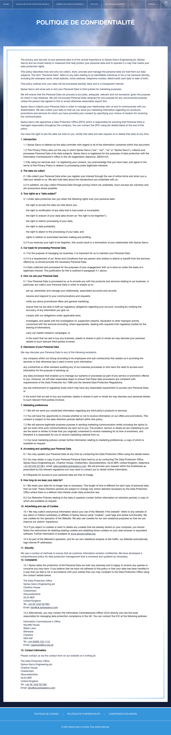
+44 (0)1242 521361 (34, 466)
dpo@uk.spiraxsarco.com (44, 608)
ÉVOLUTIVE (94, 4)
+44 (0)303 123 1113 (39, 642)
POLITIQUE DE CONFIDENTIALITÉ (83, 714)
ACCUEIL (6, 4)
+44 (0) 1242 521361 (39, 604)
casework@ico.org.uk (42, 645)
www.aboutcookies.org (83, 534)
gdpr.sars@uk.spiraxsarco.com (69, 466)
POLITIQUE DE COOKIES (46, 714)
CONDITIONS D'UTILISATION (123, 714)
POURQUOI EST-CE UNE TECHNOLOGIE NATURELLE (32, 4)
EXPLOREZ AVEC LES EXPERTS (115, 4)
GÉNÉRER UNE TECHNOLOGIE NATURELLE (70, 4)
